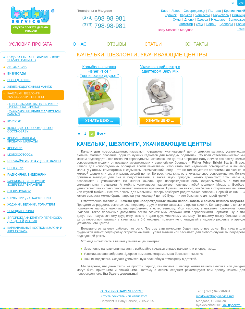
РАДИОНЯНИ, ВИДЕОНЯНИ (27, 174)
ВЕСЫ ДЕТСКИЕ (18, 80)
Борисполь (221, 15)
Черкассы (202, 15)
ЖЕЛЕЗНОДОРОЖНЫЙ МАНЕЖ (29, 87)
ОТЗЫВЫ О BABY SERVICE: (121, 291)
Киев (164, 11)
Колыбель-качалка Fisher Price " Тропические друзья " (32, 105)
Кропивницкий (234, 11)
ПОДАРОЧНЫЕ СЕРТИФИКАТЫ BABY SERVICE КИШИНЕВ (33, 58)
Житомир (186, 24)
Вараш (211, 24)
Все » (101, 133)
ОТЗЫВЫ (116, 44)
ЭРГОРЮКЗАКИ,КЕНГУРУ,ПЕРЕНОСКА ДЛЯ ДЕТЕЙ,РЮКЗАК (34, 219)
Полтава (214, 11)
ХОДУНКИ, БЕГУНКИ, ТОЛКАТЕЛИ (31, 204)
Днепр (189, 19)
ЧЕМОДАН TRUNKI (20, 211)
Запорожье (237, 19)
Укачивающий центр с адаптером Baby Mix (160, 69)
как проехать (232, 305)
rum (233, 2)
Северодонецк (194, 11)
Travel (241, 28)
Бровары (226, 24)
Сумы (177, 19)
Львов (176, 11)
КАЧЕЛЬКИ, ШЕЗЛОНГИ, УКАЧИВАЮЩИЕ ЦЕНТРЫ (25, 95)
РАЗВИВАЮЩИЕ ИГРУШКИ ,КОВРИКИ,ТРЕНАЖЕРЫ (26, 183)
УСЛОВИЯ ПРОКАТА (30, 44)
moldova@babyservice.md (214, 296)
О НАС (80, 44)
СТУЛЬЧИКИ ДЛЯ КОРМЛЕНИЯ (29, 198)
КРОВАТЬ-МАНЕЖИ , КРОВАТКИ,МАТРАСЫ (22, 139)
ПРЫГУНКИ (15, 168)
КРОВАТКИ (15, 148)
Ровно (240, 24)
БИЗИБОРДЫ (16, 73)
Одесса (202, 19)
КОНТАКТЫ (196, 44)
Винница (238, 15)
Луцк (199, 24)
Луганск (170, 15)
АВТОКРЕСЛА (16, 67)
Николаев (218, 19)
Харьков (186, 15)
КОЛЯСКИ (14, 121)
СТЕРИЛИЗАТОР (19, 191)
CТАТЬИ (153, 44)
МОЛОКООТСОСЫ (20, 154)
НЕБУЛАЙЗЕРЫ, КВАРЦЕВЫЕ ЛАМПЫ (34, 161)
